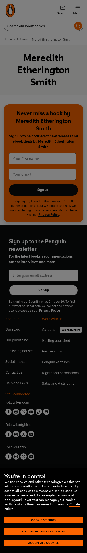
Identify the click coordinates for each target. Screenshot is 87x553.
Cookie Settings (43, 527)
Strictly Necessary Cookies (43, 538)
